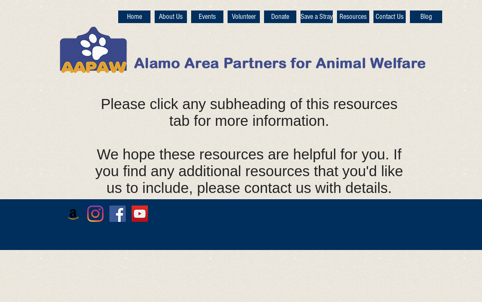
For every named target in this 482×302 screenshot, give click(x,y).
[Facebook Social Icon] (117, 214)
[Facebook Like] (365, 225)
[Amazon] (73, 214)
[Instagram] (95, 214)
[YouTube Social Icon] (140, 214)
